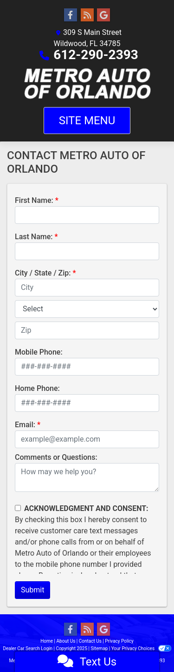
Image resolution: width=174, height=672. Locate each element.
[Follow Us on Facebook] (70, 15)
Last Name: (34, 236)
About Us (66, 641)
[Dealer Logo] (87, 84)
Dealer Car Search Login (27, 648)
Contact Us (90, 641)
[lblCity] (87, 287)
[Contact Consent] (18, 508)
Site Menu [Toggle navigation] (87, 120)
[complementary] (146, 644)
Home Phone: (37, 388)
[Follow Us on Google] (103, 15)
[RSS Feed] (87, 15)
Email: (25, 424)
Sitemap (99, 648)
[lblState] (87, 309)
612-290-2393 (95, 54)
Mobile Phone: (39, 352)
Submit (32, 589)
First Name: (34, 200)
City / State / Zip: (43, 273)
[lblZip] (87, 330)
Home (46, 641)
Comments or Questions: (56, 457)
